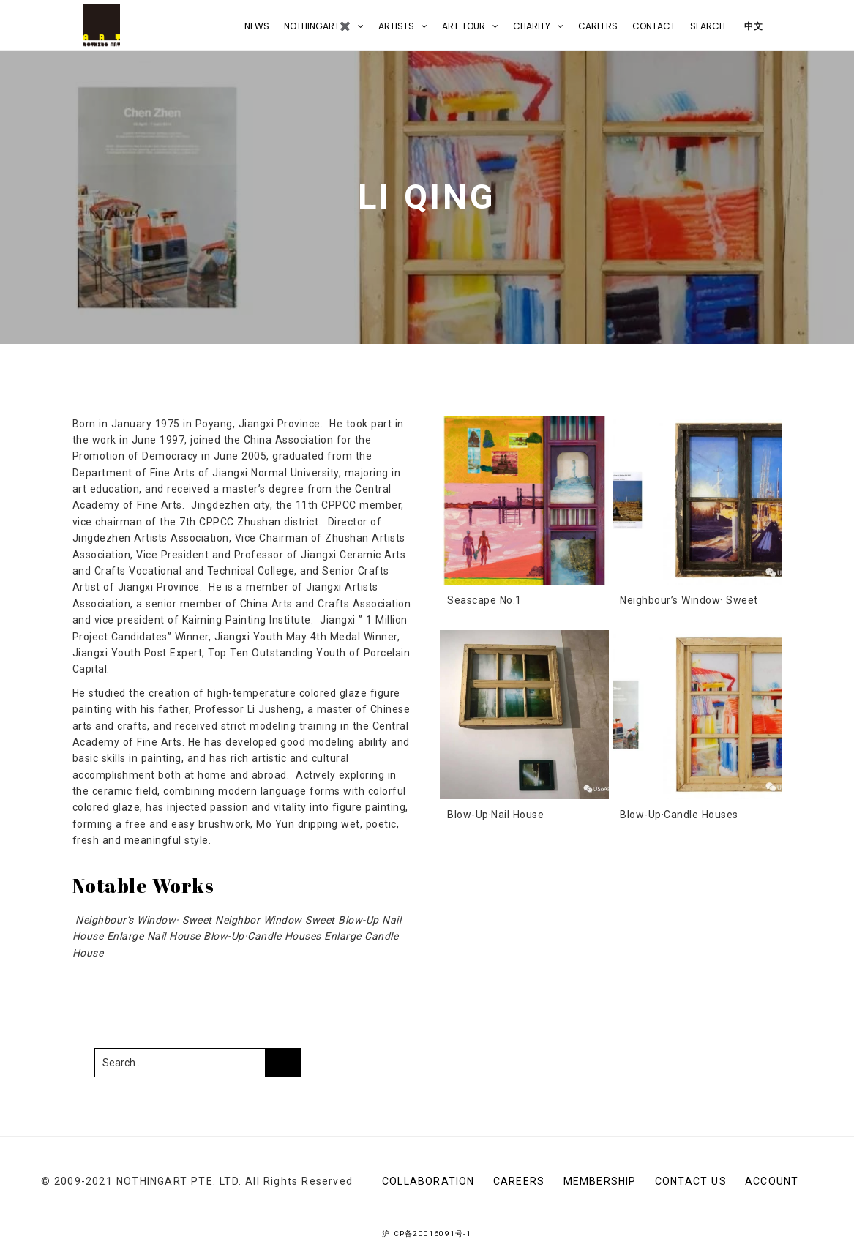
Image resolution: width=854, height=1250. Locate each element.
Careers (598, 26)
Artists (396, 26)
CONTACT (653, 26)
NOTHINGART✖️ (317, 26)
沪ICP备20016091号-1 (426, 1234)
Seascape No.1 (484, 600)
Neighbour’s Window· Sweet (689, 600)
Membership (600, 1181)
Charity (531, 26)
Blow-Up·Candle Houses (679, 814)
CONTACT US (691, 1181)
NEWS (256, 26)
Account (771, 1181)
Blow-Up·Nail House (495, 814)
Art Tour (463, 26)
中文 (752, 26)
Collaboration (428, 1181)
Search (707, 26)
